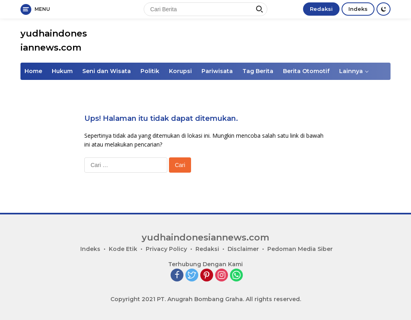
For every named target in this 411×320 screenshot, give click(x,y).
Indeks (358, 9)
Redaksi (321, 9)
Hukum (62, 71)
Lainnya (351, 71)
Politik (149, 71)
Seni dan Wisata (106, 71)
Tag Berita (257, 71)
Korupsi (180, 71)
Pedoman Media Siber (300, 249)
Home (33, 71)
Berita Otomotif (306, 71)
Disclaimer (243, 249)
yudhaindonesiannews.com (205, 237)
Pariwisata (217, 71)
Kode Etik (123, 249)
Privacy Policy (166, 249)
